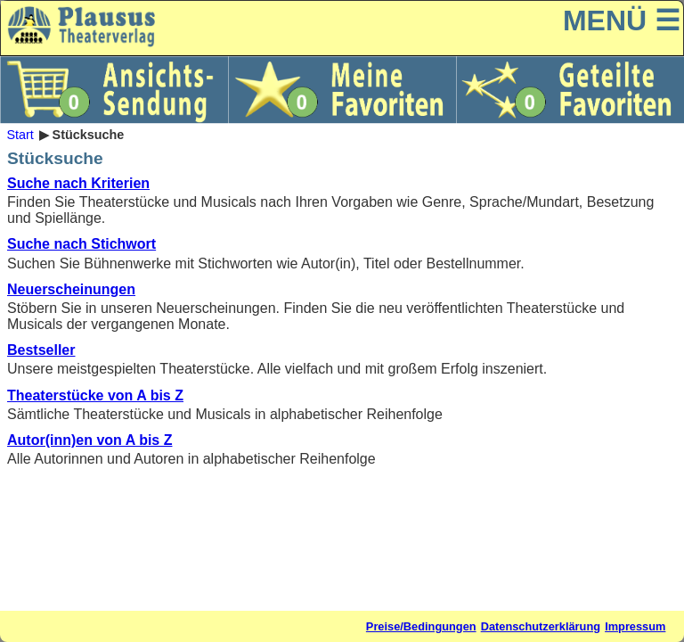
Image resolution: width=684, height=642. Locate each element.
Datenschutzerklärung (540, 626)
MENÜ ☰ (621, 20)
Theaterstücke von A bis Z (95, 395)
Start (19, 135)
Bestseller (41, 350)
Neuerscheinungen (71, 289)
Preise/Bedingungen (421, 626)
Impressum (635, 626)
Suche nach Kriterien (78, 183)
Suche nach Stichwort (81, 243)
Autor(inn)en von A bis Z (89, 440)
